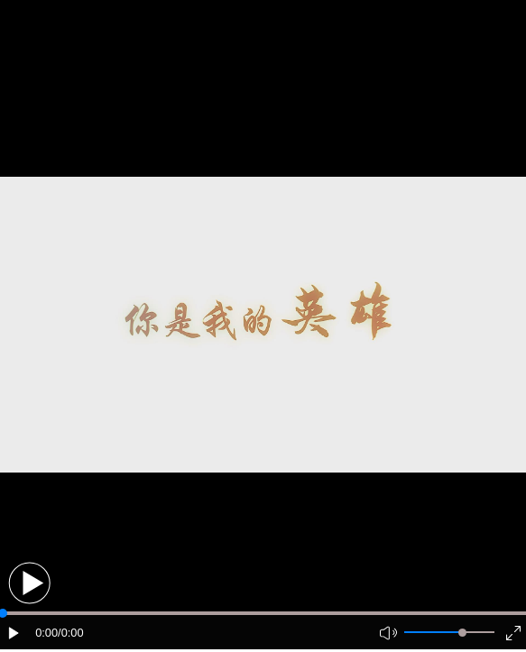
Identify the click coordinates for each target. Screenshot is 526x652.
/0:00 (70, 632)
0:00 (46, 632)
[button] (29, 583)
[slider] (462, 633)
